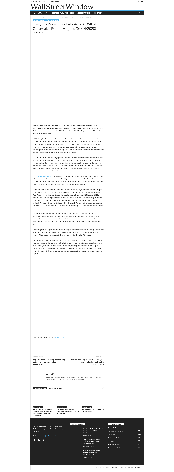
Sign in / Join (54, 1)
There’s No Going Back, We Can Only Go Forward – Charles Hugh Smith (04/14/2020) (87, 362)
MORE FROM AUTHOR (55, 388)
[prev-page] (100, 388)
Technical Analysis (114, 444)
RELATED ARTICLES (40, 388)
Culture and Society (114, 438)
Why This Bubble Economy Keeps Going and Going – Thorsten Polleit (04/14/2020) (49, 362)
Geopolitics (111, 441)
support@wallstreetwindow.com (50, 436)
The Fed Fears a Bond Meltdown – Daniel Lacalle (93, 411)
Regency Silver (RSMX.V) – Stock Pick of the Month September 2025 (92, 442)
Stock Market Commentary (116, 431)
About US (38, 13)
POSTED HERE (58, 338)
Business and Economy (40, 20)
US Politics (111, 434)
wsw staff (37, 32)
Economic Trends (42, 18)
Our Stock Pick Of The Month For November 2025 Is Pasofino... (93, 431)
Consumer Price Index (43, 176)
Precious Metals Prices (115, 448)
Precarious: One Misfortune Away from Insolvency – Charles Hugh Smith (68, 411)
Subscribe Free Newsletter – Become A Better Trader (67, 13)
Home (34, 18)
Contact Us (98, 13)
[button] (140, 13)
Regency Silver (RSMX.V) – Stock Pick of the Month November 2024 (92, 452)
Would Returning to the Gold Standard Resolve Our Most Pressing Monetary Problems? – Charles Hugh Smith (43, 412)
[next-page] (103, 388)
